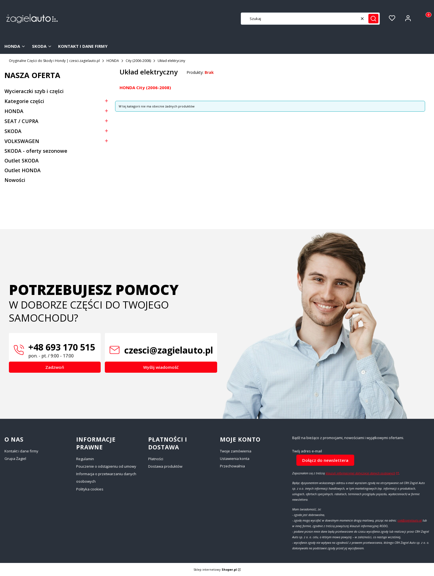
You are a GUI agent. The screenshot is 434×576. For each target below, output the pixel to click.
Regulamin (85, 458)
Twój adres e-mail (307, 451)
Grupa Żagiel (15, 458)
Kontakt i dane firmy (21, 451)
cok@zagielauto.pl (410, 520)
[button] (373, 18)
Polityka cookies (89, 489)
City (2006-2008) (138, 60)
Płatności (155, 458)
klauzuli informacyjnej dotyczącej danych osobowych (360, 473)
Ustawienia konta (234, 458)
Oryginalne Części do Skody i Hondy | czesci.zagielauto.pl (54, 60)
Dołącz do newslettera (325, 460)
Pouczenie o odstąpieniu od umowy (106, 466)
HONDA (112, 60)
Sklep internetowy (215, 569)
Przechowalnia (232, 466)
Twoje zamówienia (235, 451)
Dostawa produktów (165, 466)
